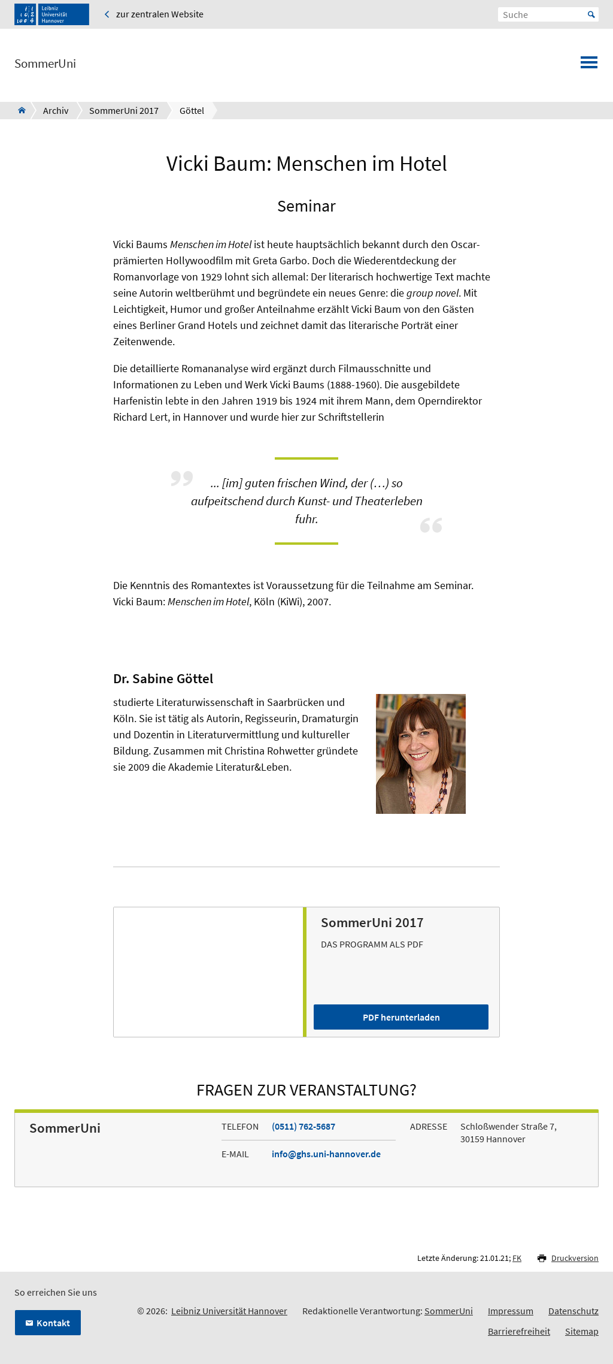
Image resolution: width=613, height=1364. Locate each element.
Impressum (510, 1311)
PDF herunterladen (401, 1017)
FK (516, 1258)
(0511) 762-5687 (303, 1126)
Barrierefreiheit (519, 1331)
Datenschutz (573, 1311)
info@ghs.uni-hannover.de (326, 1154)
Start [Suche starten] (591, 14)
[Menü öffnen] (589, 65)
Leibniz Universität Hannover (229, 1311)
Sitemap (582, 1331)
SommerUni (45, 63)
